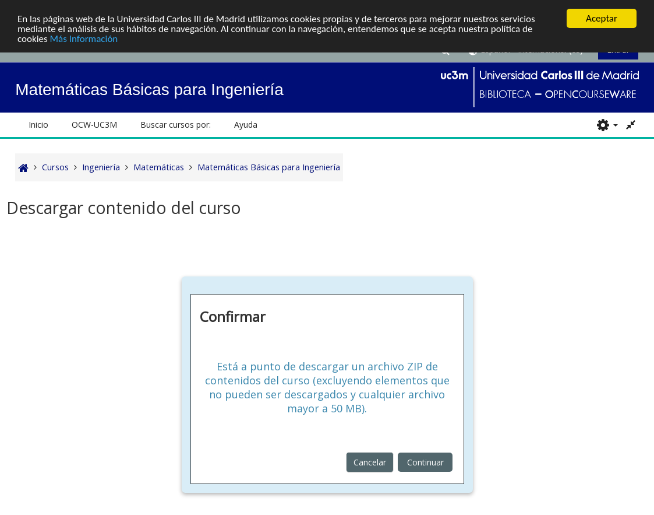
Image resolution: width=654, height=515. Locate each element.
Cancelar (369, 462)
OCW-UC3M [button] (94, 124)
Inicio (38, 124)
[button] (607, 125)
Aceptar (601, 18)
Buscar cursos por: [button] (175, 124)
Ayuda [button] (245, 124)
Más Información (84, 38)
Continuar (425, 462)
